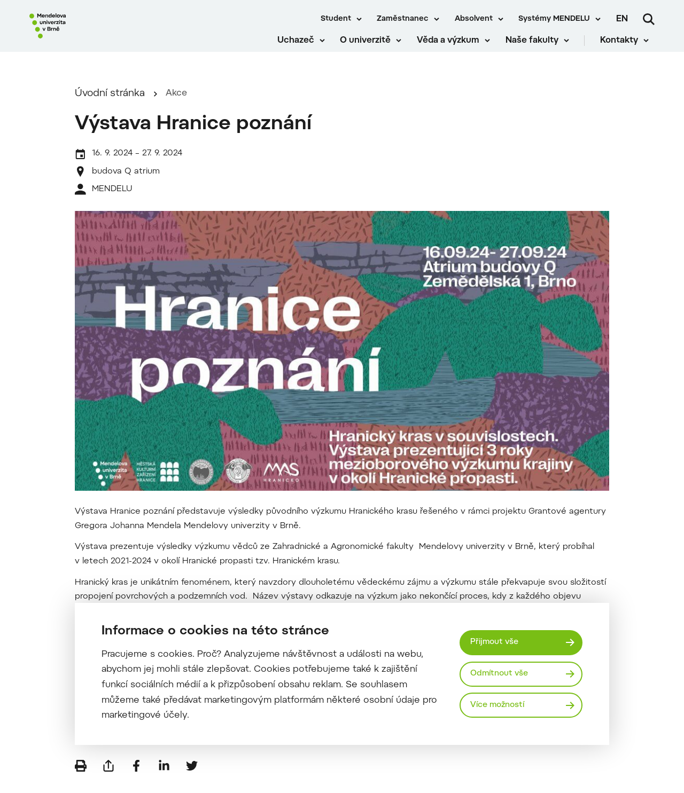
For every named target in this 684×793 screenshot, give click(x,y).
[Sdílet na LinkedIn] (164, 777)
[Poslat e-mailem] (108, 777)
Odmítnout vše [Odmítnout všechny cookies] (501, 674)
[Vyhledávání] (649, 19)
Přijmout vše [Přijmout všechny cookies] (496, 641)
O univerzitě (371, 48)
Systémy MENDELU (554, 19)
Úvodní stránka (110, 105)
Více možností (500, 706)
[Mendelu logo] (90, 33)
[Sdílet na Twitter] (192, 777)
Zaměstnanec (403, 19)
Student (336, 19)
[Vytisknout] (81, 777)
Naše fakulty (537, 48)
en (622, 19)
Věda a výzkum (454, 48)
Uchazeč (302, 48)
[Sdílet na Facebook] (136, 777)
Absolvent (474, 19)
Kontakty (625, 48)
